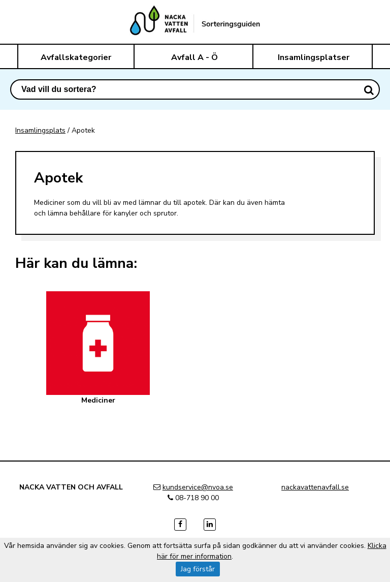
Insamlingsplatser (313, 57)
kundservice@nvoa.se (197, 487)
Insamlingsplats (40, 130)
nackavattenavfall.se (315, 487)
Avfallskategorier (76, 57)
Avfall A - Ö (194, 57)
